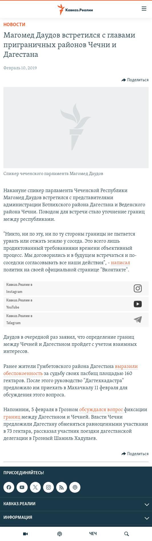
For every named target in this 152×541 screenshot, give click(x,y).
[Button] (135, 80)
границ (11, 417)
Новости (14, 25)
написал (120, 263)
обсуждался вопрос (101, 410)
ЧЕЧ (93, 534)
